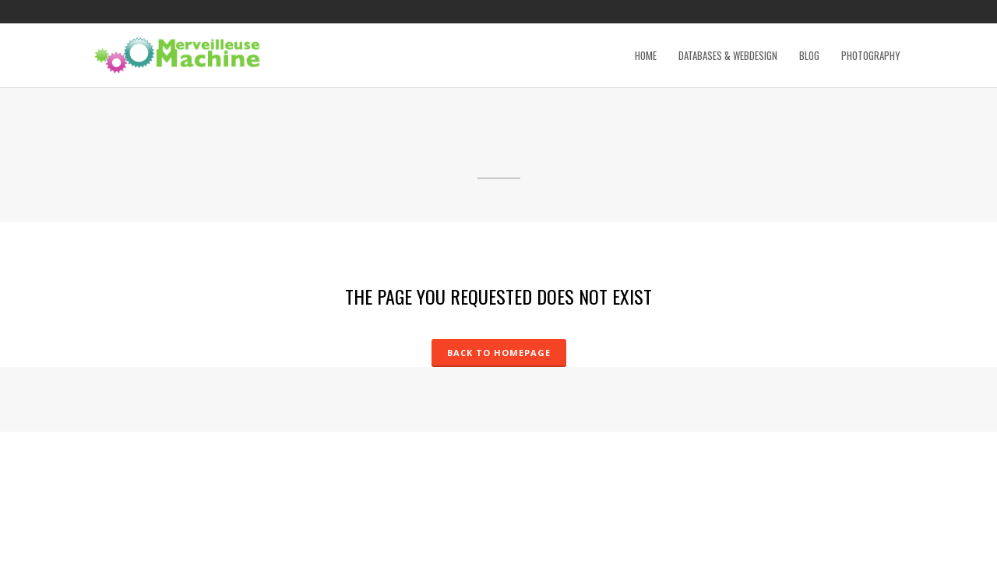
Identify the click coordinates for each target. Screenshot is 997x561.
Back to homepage (499, 352)
